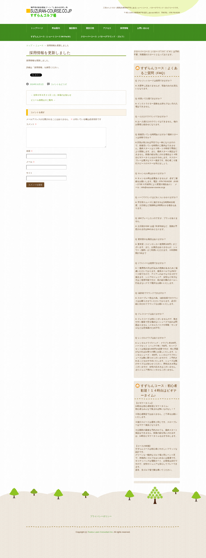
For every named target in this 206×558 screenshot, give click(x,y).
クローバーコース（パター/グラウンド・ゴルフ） (103, 36)
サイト (29, 173)
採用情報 (124, 28)
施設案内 (73, 28)
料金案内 (56, 28)
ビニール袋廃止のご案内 (43, 100)
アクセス (107, 28)
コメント (31, 124)
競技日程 (90, 28)
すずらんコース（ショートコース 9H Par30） (51, 36)
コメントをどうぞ (59, 84)
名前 (29, 151)
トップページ (37, 28)
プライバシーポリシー (101, 516)
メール (30, 162)
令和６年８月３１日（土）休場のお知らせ (51, 95)
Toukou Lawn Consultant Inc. (100, 532)
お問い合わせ (143, 28)
